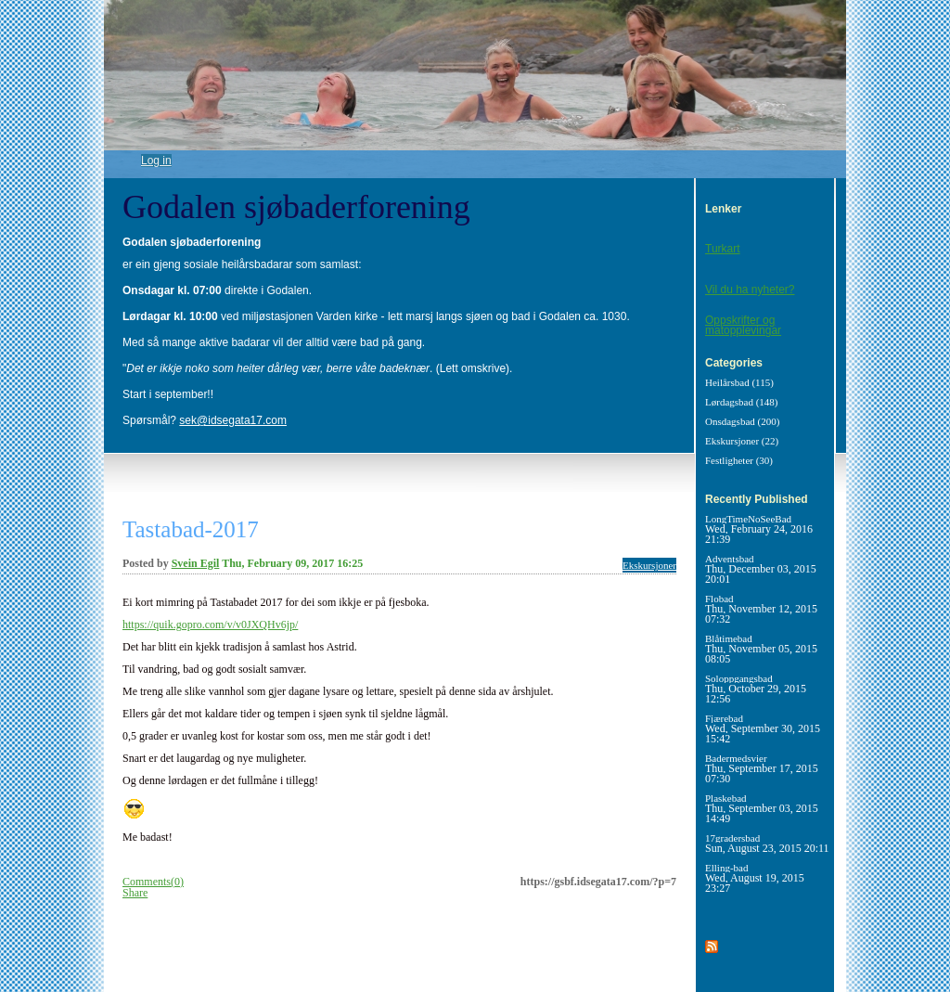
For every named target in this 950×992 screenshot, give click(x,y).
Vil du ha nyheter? (750, 289)
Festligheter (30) (739, 460)
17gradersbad (767, 843)
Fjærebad (762, 728)
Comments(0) (153, 881)
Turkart (722, 248)
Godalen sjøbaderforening (296, 206)
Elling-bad (754, 878)
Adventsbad (760, 569)
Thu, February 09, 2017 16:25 (292, 563)
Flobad (761, 609)
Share (135, 892)
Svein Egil (196, 563)
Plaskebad (761, 808)
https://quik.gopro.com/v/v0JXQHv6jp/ (210, 624)
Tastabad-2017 (190, 529)
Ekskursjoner (649, 565)
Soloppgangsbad (755, 688)
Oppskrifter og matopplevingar (743, 325)
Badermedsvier (761, 768)
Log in (156, 160)
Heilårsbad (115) (739, 382)
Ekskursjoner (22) (741, 440)
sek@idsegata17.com (233, 420)
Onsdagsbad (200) (742, 421)
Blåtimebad (761, 648)
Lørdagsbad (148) (741, 401)
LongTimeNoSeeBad (759, 529)
